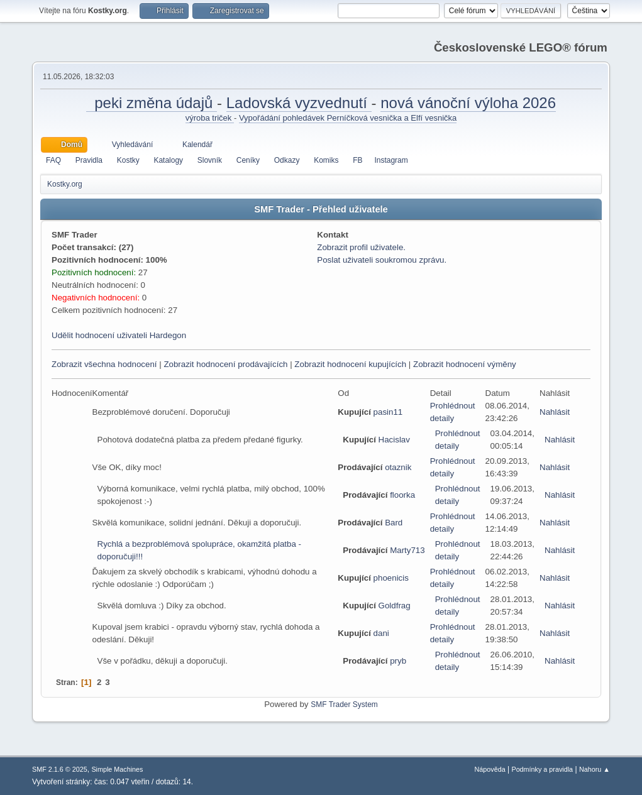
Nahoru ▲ (594, 769)
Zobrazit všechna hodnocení (104, 364)
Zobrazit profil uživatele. (361, 247)
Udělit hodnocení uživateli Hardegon (119, 335)
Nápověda (490, 769)
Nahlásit (555, 412)
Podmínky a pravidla (542, 769)
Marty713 (407, 550)
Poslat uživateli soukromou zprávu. (381, 260)
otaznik (398, 467)
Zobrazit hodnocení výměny (464, 364)
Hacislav (394, 439)
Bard (393, 522)
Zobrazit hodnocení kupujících (350, 364)
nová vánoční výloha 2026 (468, 102)
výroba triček (209, 118)
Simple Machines (117, 769)
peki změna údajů (151, 102)
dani (381, 633)
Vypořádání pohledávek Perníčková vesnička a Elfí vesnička (348, 118)
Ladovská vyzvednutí (299, 102)
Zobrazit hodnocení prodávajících (225, 364)
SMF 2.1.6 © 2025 (59, 769)
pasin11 (388, 412)
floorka (402, 495)
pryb (398, 661)
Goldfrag (395, 605)
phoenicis (391, 578)
